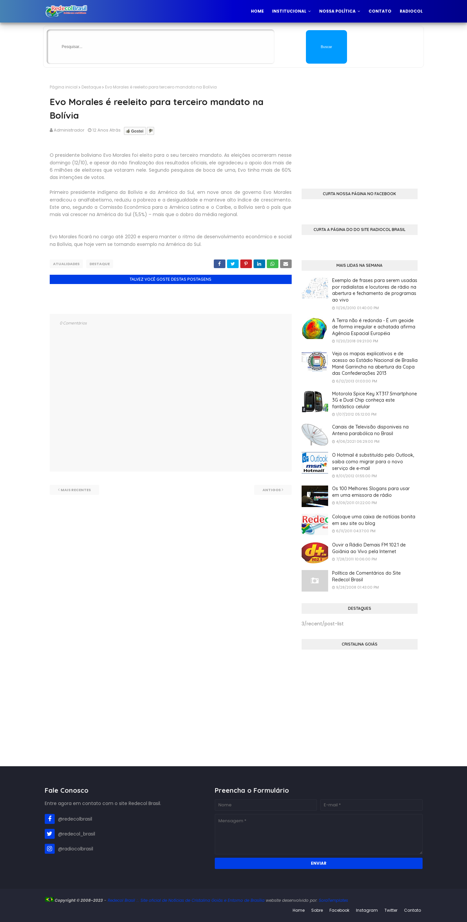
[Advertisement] (360, 130)
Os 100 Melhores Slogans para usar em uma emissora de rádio (371, 492)
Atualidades (66, 263)
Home (299, 910)
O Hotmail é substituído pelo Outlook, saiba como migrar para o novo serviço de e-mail (373, 461)
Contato (412, 910)
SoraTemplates (333, 900)
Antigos (272, 489)
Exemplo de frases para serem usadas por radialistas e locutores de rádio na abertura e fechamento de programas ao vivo (374, 290)
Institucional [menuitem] (289, 11)
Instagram (367, 910)
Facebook (339, 910)
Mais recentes (76, 489)
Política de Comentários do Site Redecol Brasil (366, 576)
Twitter (390, 910)
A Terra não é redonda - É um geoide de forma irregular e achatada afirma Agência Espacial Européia (373, 326)
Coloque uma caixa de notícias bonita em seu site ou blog (373, 520)
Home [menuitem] (257, 11)
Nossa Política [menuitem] (337, 11)
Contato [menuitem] (380, 11)
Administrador (69, 130)
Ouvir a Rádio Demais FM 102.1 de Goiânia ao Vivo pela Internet (369, 548)
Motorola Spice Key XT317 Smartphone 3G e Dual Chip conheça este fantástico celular (374, 400)
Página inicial (64, 87)
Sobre (317, 910)
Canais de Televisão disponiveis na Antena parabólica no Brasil (370, 430)
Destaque (91, 87)
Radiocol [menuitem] (411, 11)
